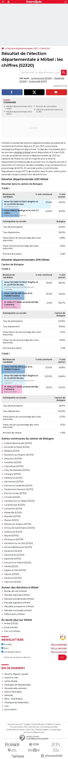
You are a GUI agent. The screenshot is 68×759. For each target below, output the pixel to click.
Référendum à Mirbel (14, 614)
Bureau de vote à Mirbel (15, 591)
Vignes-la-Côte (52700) (15, 570)
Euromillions (10, 709)
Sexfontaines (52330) (14, 555)
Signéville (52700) (12, 558)
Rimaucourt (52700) (13, 539)
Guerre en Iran (11, 677)
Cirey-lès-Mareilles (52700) (17, 470)
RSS (25, 727)
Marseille (8, 695)
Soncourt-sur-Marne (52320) (17, 562)
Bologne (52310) (11, 451)
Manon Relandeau (13, 692)
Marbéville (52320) (13, 512)
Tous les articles (17, 727)
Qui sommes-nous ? (15, 724)
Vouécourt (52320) (13, 578)
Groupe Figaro (55, 730)
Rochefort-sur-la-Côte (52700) (18, 543)
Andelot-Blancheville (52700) (18, 443)
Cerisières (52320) (12, 462)
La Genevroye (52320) (41, 78)
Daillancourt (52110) (13, 478)
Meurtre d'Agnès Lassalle (16, 674)
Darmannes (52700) (13, 481)
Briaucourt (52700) (13, 458)
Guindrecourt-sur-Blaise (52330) (19, 501)
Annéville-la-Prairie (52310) (16, 447)
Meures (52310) (11, 520)
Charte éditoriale (38, 724)
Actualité (6, 644)
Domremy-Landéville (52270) (18, 485)
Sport (5, 648)
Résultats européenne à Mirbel (19, 606)
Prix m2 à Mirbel (12, 631)
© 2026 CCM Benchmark (34, 732)
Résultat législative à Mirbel (17, 602)
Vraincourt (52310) (12, 582)
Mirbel (38, 110)
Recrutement (34, 727)
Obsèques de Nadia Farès (16, 702)
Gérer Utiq (30, 730)
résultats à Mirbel (22, 152)
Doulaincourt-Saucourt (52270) (18, 489)
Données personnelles (49, 727)
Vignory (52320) (11, 574)
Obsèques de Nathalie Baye (17, 685)
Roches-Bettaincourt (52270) (18, 547)
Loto (6, 706)
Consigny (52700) (12, 474)
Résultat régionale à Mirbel (17, 595)
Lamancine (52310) (13, 508)
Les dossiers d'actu (11, 652)
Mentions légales (42, 730)
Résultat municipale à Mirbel (18, 610)
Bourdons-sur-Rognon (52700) (19, 455)
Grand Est (45, 48)
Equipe (27, 724)
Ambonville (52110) (38, 81)
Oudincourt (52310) (13, 532)
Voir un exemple (59, 644)
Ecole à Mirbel (11, 627)
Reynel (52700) (11, 535)
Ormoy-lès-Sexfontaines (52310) (19, 528)
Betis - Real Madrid (13, 699)
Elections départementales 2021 (22, 48)
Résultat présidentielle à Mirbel (19, 599)
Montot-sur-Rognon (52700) (17, 524)
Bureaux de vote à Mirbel (46, 106)
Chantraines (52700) (13, 466)
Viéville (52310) (11, 566)
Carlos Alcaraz (10, 681)
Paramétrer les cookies (15, 730)
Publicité (49, 724)
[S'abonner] (34, 657)
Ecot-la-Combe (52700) (15, 493)
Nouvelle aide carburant (15, 688)
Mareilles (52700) (12, 516)
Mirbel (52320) (11, 623)
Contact (57, 724)
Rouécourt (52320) (13, 551)
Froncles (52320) (12, 497)
